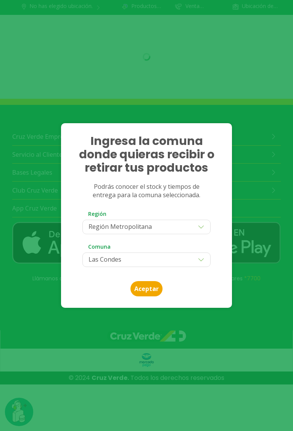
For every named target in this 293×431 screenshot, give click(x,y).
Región (97, 213)
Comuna (99, 246)
